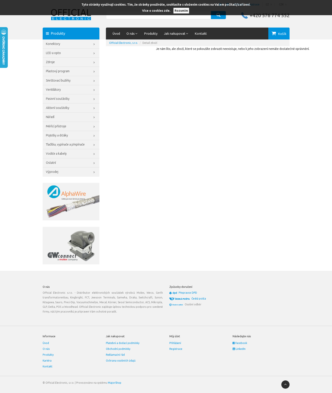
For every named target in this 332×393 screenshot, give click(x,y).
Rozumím (181, 10)
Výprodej (71, 172)
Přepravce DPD (188, 292)
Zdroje (71, 62)
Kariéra (47, 360)
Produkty (150, 33)
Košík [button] (282, 34)
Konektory (71, 44)
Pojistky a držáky (71, 136)
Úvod (116, 33)
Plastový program (71, 72)
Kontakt (201, 33)
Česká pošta (198, 298)
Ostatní (71, 163)
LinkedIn (239, 348)
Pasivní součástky (71, 99)
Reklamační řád (115, 354)
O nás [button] (132, 33)
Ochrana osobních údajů (121, 360)
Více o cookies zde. (156, 10)
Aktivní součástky (71, 108)
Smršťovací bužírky (71, 81)
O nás (46, 348)
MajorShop (114, 382)
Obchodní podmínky (118, 348)
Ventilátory (71, 90)
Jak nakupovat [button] (176, 33)
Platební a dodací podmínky (122, 343)
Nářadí (71, 117)
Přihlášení (175, 343)
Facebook (240, 343)
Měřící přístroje (71, 127)
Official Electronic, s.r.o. (123, 42)
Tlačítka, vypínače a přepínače (71, 145)
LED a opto (71, 53)
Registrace (175, 348)
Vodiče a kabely (71, 154)
